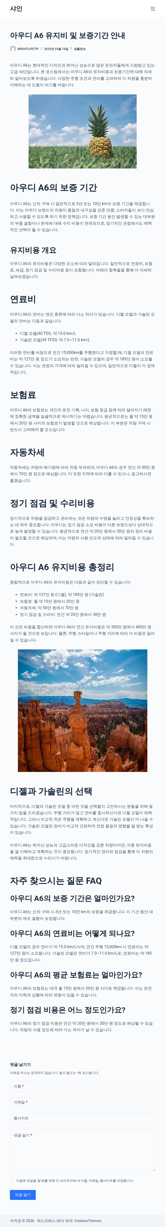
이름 (19, 1086)
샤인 (16, 8)
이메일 (21, 1102)
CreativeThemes (87, 1221)
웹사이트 (21, 1118)
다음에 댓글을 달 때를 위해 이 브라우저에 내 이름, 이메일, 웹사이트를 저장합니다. (75, 1181)
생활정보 (80, 49)
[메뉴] (153, 8)
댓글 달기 (23, 1135)
